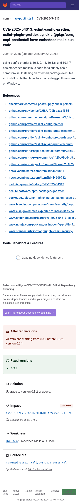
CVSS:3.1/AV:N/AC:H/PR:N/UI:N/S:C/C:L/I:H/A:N (40, 413)
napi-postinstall (23, 18)
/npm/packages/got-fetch (37, 191)
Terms (29, 490)
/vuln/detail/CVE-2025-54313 (36, 184)
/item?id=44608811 (37, 171)
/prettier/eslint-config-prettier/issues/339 (44, 137)
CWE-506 (12, 441)
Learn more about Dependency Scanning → (29, 312)
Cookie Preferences (69, 492)
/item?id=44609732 (37, 177)
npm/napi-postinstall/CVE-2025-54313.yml (36, 462)
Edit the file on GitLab (40, 469)
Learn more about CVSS (23, 419)
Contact (55, 490)
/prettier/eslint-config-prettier (36, 124)
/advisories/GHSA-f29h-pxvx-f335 (39, 110)
